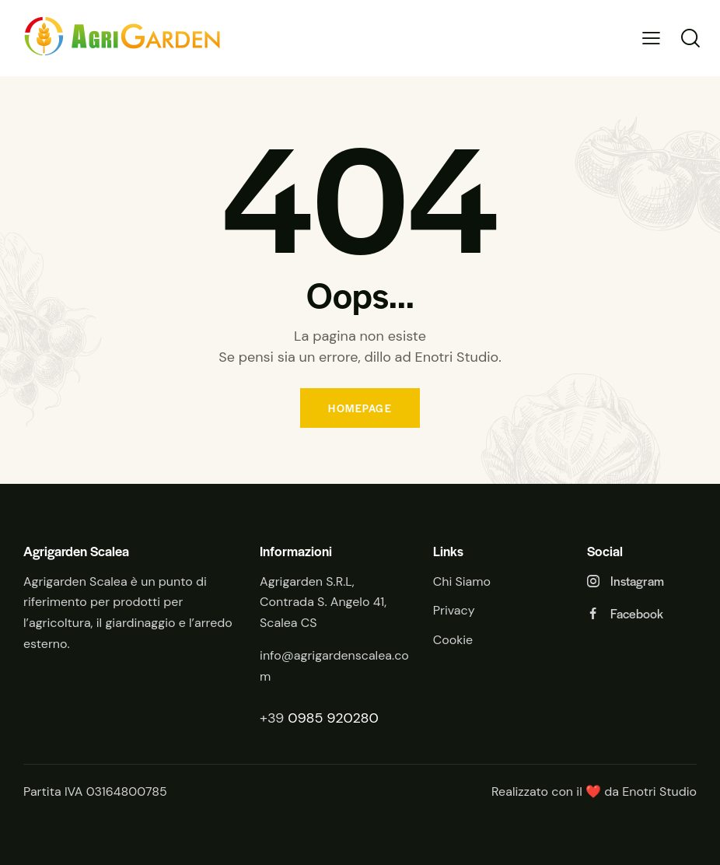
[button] (651, 38)
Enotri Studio (659, 791)
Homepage (360, 408)
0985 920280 (333, 718)
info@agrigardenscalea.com (334, 666)
